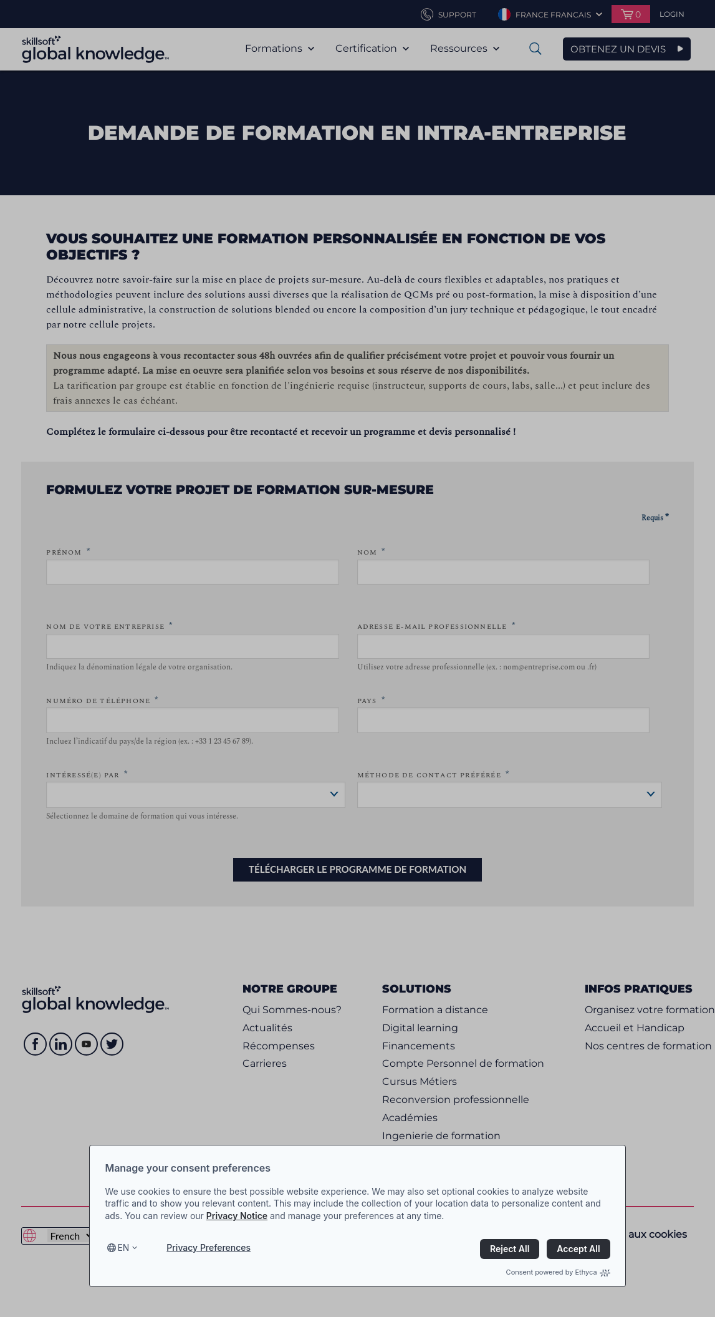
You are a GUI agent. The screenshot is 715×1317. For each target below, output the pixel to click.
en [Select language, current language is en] (123, 1247)
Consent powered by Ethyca (558, 1272)
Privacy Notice (236, 1215)
